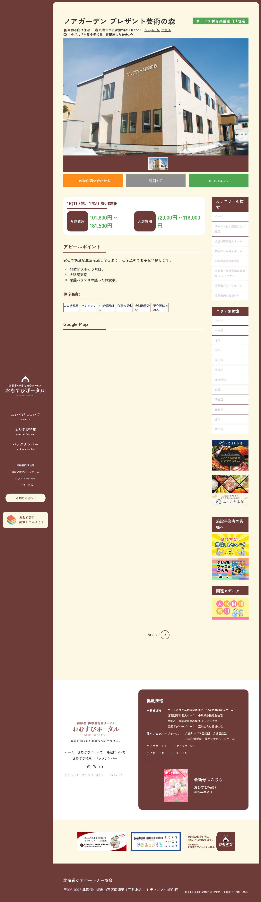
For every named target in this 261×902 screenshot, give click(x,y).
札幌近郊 (220, 380)
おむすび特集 (25, 431)
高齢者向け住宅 (25, 465)
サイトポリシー (117, 775)
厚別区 (219, 360)
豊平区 (219, 429)
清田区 (219, 399)
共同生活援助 (193, 739)
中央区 (219, 330)
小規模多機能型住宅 (227, 261)
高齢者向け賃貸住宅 (227, 295)
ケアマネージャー (25, 478)
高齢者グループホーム (228, 286)
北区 (217, 340)
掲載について (116, 752)
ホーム (69, 752)
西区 (217, 419)
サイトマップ (72, 775)
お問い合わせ (25, 498)
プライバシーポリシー (94, 775)
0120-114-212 (219, 180)
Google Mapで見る (157, 30)
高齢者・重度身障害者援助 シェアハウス (230, 273)
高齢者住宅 (154, 710)
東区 (217, 389)
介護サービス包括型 (197, 733)
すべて (219, 216)
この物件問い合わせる (92, 180)
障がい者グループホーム (25, 472)
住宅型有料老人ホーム (228, 251)
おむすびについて (25, 416)
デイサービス (25, 485)
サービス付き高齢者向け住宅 (230, 228)
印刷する (156, 180)
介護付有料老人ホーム (228, 241)
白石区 (219, 409)
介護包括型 (220, 733)
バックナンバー (25, 446)
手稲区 (219, 370)
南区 (217, 350)
